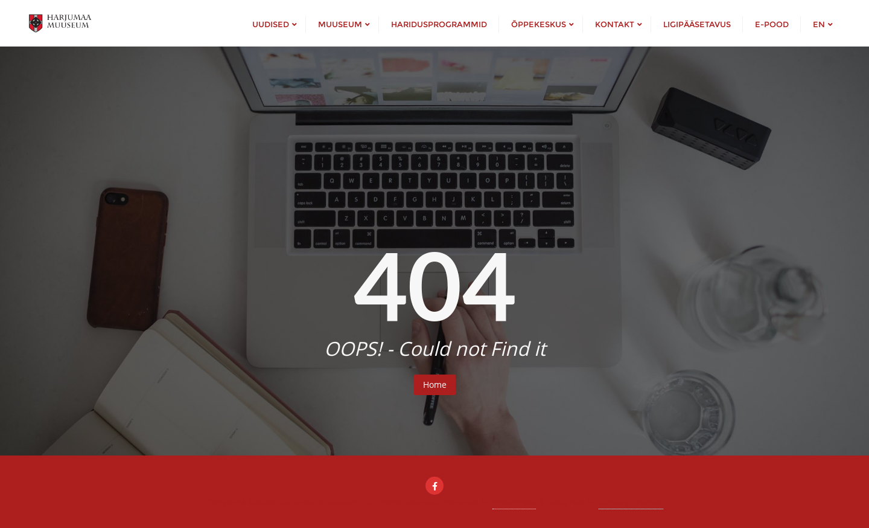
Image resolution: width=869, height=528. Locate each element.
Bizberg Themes (631, 502)
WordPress (514, 502)
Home (435, 384)
